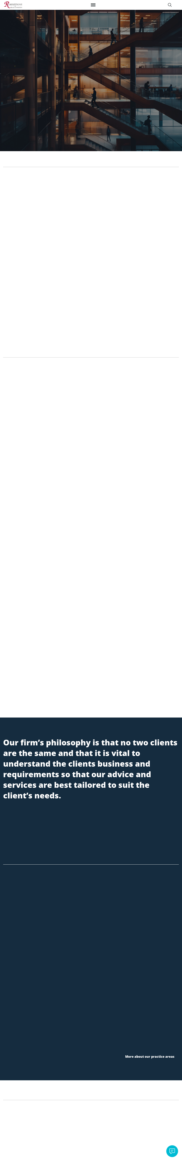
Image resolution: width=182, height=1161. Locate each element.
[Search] (170, 5)
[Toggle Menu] (93, 5)
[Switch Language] (177, 5)
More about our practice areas (149, 1056)
